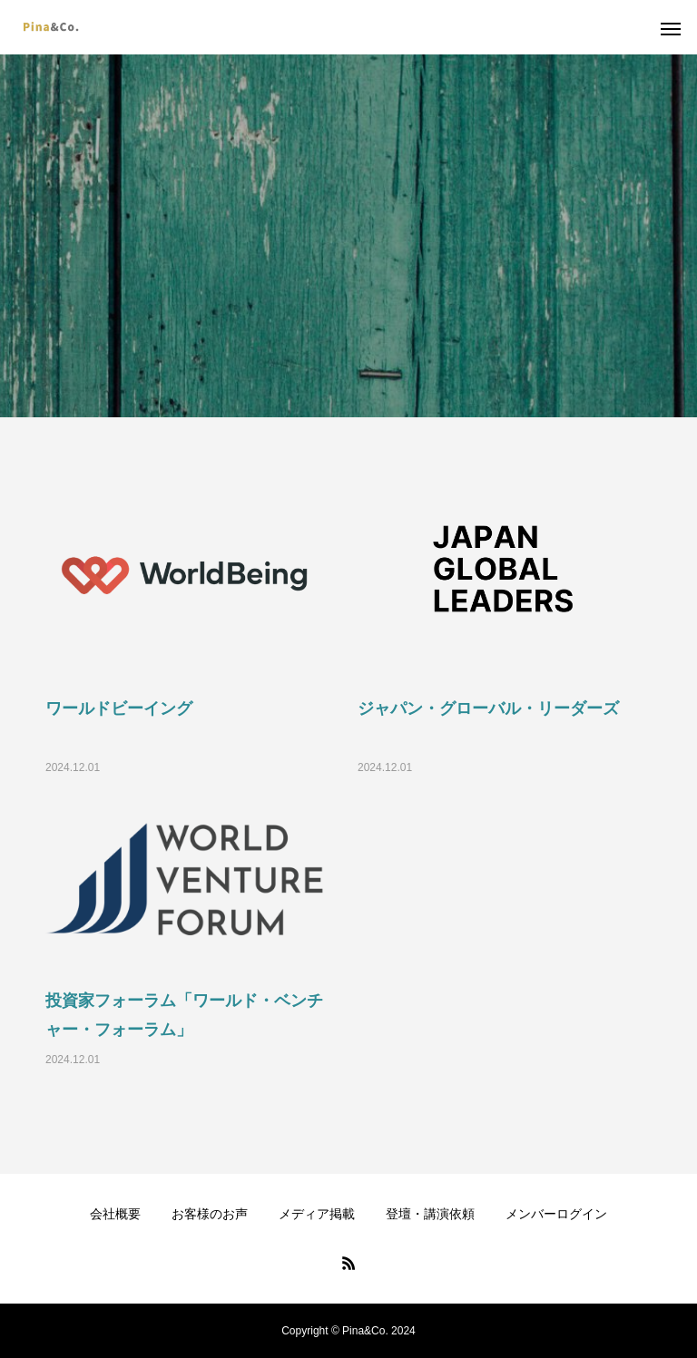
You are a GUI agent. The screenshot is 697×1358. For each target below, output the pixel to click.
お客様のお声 (210, 1214)
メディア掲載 (317, 1214)
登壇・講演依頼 (430, 1214)
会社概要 (115, 1214)
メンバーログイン (556, 1214)
